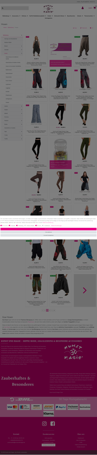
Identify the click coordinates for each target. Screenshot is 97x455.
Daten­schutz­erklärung (48, 222)
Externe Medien (30, 225)
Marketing (21, 225)
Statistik (13, 225)
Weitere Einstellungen (56, 225)
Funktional (47, 225)
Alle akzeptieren (48, 229)
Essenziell (5, 225)
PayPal (39, 225)
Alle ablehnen (48, 232)
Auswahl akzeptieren (49, 235)
